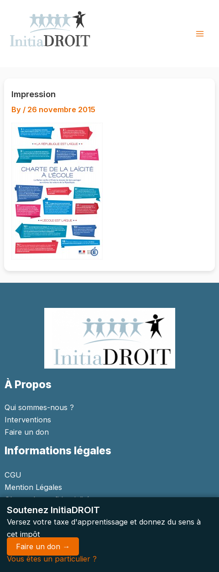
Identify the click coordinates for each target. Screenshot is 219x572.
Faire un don (27, 432)
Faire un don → (43, 546)
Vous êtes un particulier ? (52, 558)
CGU (13, 474)
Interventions (28, 419)
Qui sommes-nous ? (39, 407)
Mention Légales (33, 487)
